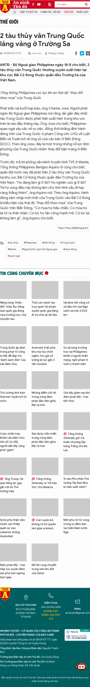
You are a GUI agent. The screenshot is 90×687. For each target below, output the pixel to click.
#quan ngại (14, 256)
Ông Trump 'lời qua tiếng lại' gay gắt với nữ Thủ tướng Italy (11, 485)
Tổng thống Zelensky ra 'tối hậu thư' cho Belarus (44, 483)
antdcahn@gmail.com (77, 612)
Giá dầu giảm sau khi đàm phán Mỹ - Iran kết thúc (76, 397)
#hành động (70, 249)
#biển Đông (48, 242)
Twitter (82, 53)
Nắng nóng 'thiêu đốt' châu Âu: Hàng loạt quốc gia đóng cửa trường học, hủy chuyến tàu (13, 311)
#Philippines (30, 242)
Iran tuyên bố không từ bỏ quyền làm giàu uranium (44, 524)
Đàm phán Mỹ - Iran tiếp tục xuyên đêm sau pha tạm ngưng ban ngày (12, 571)
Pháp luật (83, 12)
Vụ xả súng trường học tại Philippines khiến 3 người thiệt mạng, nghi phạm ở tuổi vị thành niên (75, 356)
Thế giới (68, 12)
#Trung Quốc (67, 242)
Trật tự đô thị (28, 12)
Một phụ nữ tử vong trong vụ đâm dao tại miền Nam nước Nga (76, 526)
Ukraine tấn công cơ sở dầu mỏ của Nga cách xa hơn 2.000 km (76, 309)
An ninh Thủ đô (21, 4)
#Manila (12, 249)
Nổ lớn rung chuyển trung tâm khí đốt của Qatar (44, 569)
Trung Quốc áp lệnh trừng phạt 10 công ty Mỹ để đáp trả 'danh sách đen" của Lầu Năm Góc (13, 356)
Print (88, 53)
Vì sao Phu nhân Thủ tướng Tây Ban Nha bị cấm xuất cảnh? (76, 483)
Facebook (76, 53)
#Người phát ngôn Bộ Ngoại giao (40, 249)
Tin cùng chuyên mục (21, 273)
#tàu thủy (13, 242)
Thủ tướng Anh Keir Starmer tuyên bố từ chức (13, 397)
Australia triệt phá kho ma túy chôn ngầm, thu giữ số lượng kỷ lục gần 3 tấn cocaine (43, 356)
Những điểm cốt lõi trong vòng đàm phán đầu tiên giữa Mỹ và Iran (44, 399)
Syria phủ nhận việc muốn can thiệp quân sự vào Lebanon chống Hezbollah (12, 528)
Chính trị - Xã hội (50, 12)
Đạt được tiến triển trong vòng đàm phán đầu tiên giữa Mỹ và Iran (44, 440)
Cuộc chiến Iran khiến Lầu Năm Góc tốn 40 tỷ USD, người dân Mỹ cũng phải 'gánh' (12, 442)
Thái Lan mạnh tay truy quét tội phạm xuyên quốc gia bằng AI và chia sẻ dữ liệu (45, 309)
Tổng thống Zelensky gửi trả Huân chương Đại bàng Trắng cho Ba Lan (75, 442)
